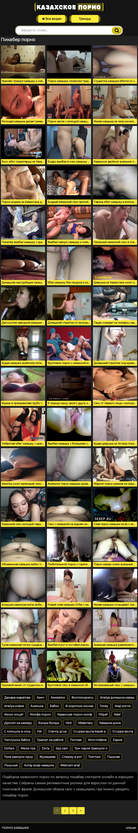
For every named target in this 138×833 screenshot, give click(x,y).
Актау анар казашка (39, 765)
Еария (117, 740)
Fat (39, 731)
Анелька (36, 706)
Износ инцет (13, 714)
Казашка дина (110, 723)
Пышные (11, 765)
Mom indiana (97, 740)
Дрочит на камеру (18, 723)
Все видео (51, 19)
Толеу (104, 706)
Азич (40, 697)
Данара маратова (17, 697)
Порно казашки (15, 828)
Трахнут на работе (50, 740)
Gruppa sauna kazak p (89, 731)
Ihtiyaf (102, 714)
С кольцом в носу (17, 731)
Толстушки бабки (17, 740)
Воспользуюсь (82, 697)
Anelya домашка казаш (117, 697)
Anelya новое (14, 706)
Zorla (45, 748)
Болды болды (48, 723)
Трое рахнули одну (18, 757)
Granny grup (57, 731)
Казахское (69, 7)
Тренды (85, 19)
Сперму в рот (72, 757)
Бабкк (54, 706)
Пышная (113, 757)
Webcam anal (70, 765)
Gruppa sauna (122, 731)
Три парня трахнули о (90, 748)
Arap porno (123, 706)
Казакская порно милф (74, 714)
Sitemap (131, 828)
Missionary (85, 723)
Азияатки (58, 697)
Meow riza (28, 748)
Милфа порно (40, 714)
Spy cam (62, 748)
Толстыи (94, 757)
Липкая (76, 740)
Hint (69, 723)
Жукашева (47, 757)
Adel (117, 714)
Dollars (9, 748)
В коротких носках (79, 706)
